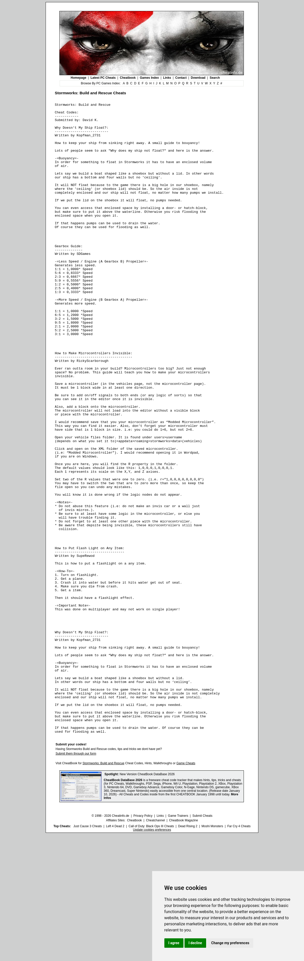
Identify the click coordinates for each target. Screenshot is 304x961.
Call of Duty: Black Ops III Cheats (151, 952)
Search (215, 78)
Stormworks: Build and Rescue (103, 889)
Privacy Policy (142, 942)
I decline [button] (195, 943)
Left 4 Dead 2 (115, 952)
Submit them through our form (76, 879)
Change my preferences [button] (230, 943)
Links (167, 78)
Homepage (78, 78)
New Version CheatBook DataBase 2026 (147, 900)
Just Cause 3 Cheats (87, 952)
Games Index (149, 78)
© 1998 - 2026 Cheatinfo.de (110, 942)
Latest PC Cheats (103, 78)
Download (198, 78)
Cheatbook (128, 78)
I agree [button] (173, 943)
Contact (181, 78)
